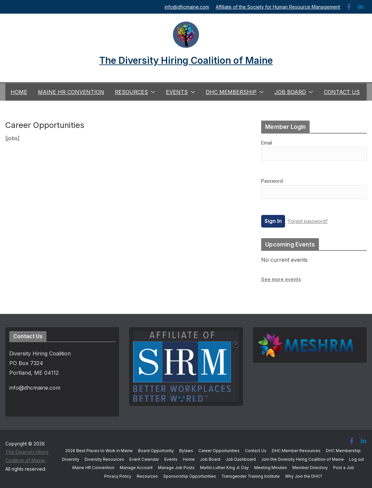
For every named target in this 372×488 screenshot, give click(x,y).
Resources (131, 92)
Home (19, 92)
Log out (356, 459)
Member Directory (310, 467)
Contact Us (342, 92)
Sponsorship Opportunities (189, 476)
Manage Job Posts (176, 467)
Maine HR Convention (71, 92)
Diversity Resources (104, 459)
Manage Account (136, 467)
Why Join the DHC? (303, 476)
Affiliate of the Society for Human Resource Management (278, 7)
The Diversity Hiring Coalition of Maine (186, 60)
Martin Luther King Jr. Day (224, 467)
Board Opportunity (156, 450)
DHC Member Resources (296, 450)
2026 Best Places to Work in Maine (99, 450)
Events (177, 92)
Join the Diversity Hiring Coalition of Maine (302, 459)
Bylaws (186, 450)
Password (272, 181)
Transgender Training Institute (250, 476)
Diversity (70, 459)
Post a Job (343, 467)
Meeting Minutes (270, 467)
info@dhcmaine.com (187, 7)
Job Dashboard (241, 459)
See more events (281, 279)
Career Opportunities (219, 450)
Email (266, 143)
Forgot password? (308, 221)
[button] (151, 92)
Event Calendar (144, 459)
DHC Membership (231, 92)
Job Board (290, 92)
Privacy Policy (117, 476)
